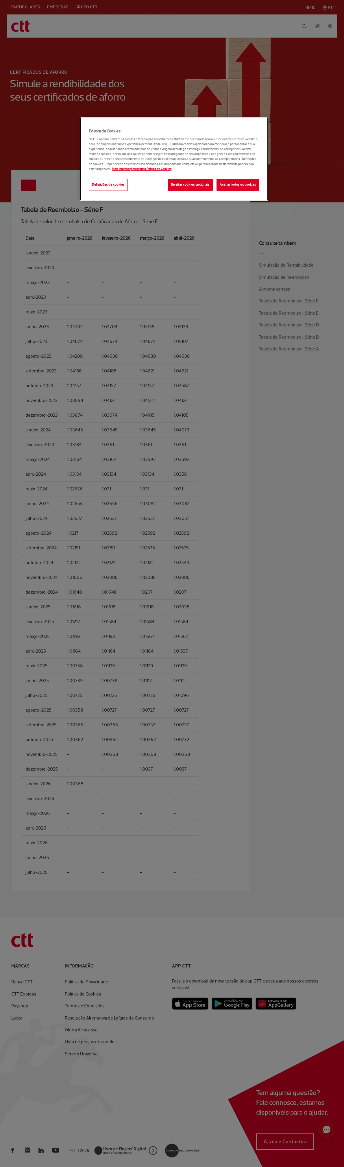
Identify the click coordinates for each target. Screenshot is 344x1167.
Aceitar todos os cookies (238, 184)
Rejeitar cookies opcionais (190, 184)
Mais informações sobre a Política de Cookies (141, 169)
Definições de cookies (108, 184)
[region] (174, 159)
